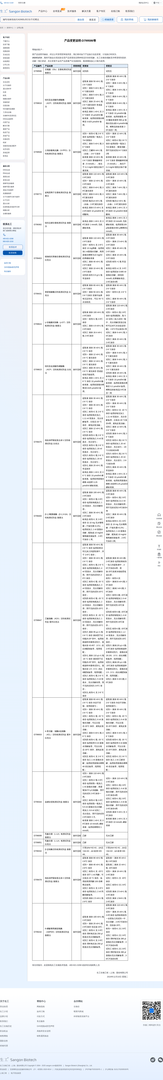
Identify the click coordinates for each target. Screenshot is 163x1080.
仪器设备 (6, 106)
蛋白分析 (6, 203)
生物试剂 (6, 139)
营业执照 (4, 1006)
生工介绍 (4, 1011)
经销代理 (4, 1046)
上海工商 (3, 1073)
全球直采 (57, 10)
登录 (20, 3)
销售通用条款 (43, 1036)
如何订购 (7, 263)
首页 (1, 28)
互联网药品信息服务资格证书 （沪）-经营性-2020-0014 (30, 1069)
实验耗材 (6, 102)
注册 (23, 3)
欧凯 (4, 95)
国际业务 (4, 1041)
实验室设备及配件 (9, 146)
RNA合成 (6, 173)
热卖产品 (6, 132)
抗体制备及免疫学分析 (11, 207)
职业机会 (4, 1031)
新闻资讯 (6, 68)
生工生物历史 (6, 1026)
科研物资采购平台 (81, 1016)
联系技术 (13, 247)
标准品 (5, 156)
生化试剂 (6, 82)
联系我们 (129, 11)
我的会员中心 (144, 3)
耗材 (4, 142)
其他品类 (6, 153)
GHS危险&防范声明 (11, 267)
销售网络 (4, 1036)
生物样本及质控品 (9, 116)
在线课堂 (6, 61)
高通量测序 (7, 193)
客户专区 (100, 11)
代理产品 (6, 122)
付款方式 (41, 1016)
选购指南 (6, 48)
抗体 (4, 92)
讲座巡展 (6, 58)
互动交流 (6, 55)
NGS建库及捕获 (9, 109)
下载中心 (6, 41)
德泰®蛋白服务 (8, 187)
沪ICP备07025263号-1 (93, 1069)
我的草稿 (127, 19)
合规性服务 (7, 214)
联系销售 (13, 253)
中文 (158, 3)
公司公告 (20, 28)
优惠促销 (6, 51)
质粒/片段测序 (8, 190)
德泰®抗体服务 (8, 183)
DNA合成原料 (8, 119)
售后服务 (7, 271)
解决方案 (86, 11)
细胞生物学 (7, 99)
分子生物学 (7, 85)
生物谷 (77, 1006)
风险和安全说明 (44, 1031)
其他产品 (6, 136)
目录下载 (6, 44)
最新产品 (6, 129)
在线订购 (115, 11)
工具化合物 (7, 112)
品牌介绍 (4, 1016)
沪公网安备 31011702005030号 (117, 1069)
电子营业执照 (16, 1073)
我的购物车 (151, 19)
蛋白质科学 (7, 89)
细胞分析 (6, 210)
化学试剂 (6, 149)
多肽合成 (6, 180)
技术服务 (71, 11)
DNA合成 (6, 170)
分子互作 (6, 200)
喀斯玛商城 (78, 1011)
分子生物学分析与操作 (11, 197)
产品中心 (42, 11)
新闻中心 (10, 28)
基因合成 (6, 177)
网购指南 (41, 1006)
